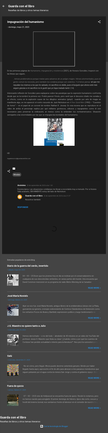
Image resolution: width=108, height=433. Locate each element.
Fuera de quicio (15, 386)
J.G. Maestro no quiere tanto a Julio (26, 325)
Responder (22, 207)
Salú (9, 356)
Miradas (16, 174)
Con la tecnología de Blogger (54, 426)
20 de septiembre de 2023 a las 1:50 (40, 185)
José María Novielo (17, 295)
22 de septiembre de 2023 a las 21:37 (57, 196)
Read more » (94, 288)
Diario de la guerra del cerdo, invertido (27, 265)
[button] (99, 22)
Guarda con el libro (21, 6)
